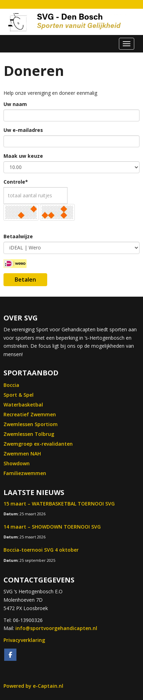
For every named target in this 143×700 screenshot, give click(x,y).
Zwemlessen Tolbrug (28, 434)
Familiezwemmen (24, 473)
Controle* (15, 181)
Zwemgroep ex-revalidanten (38, 443)
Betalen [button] (25, 279)
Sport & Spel (18, 394)
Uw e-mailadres (23, 130)
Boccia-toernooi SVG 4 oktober (41, 549)
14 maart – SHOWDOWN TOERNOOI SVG (52, 526)
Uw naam (15, 104)
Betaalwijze (18, 236)
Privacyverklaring (24, 640)
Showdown (16, 463)
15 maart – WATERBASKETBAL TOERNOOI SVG (59, 503)
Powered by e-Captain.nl (33, 686)
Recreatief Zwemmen (29, 414)
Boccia (11, 385)
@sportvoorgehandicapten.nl (56, 628)
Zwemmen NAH (22, 453)
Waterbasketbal (23, 404)
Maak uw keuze (23, 156)
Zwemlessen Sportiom (30, 424)
